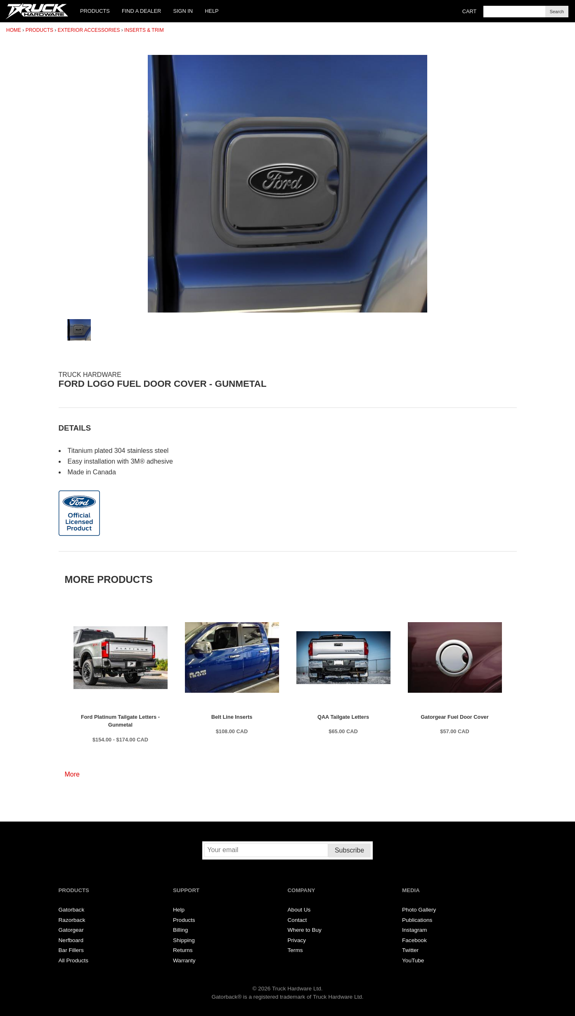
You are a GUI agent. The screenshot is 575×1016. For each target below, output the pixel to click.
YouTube (413, 960)
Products (95, 11)
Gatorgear (71, 930)
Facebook (414, 940)
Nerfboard (71, 940)
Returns (183, 950)
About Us (299, 910)
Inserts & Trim (144, 30)
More (72, 774)
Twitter (410, 950)
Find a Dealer (141, 11)
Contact (297, 920)
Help (211, 11)
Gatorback (72, 910)
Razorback (72, 920)
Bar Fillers (71, 950)
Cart (469, 11)
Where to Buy (305, 930)
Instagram (414, 930)
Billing (180, 930)
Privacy (297, 940)
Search (557, 11)
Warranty (184, 960)
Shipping (184, 940)
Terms (295, 950)
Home (13, 30)
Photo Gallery (419, 910)
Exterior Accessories (89, 30)
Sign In (183, 11)
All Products (74, 960)
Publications (417, 920)
